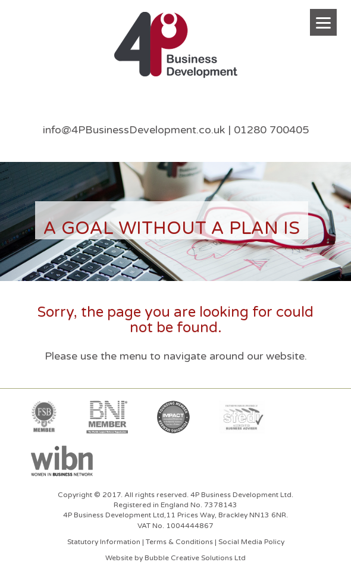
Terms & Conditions (179, 542)
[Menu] (323, 22)
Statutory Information (103, 542)
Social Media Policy (251, 542)
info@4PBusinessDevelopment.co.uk (134, 129)
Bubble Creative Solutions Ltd (195, 558)
